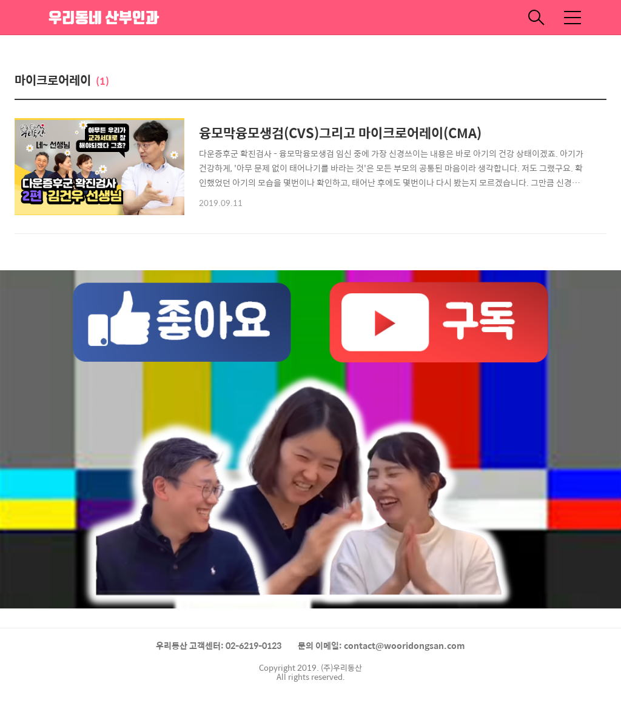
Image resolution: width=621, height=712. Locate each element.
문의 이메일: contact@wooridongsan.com (381, 645)
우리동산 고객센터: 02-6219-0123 (218, 645)
